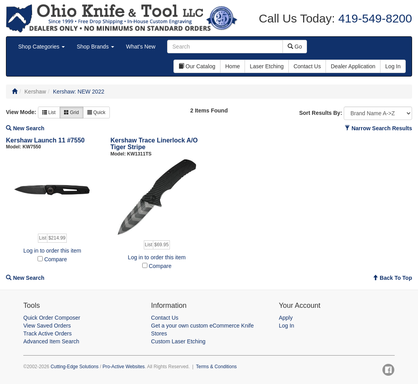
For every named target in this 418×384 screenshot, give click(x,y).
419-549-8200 (373, 18)
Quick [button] (96, 112)
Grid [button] (71, 112)
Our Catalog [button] (197, 66)
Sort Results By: (320, 113)
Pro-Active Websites (123, 366)
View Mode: (21, 112)
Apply (286, 318)
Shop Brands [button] (95, 46)
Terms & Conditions (216, 366)
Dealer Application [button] (353, 66)
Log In (286, 325)
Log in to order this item (52, 250)
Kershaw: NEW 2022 (78, 91)
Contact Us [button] (307, 66)
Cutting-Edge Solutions (75, 366)
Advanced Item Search (51, 341)
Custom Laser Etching (178, 341)
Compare (55, 259)
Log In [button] (393, 66)
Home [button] (232, 66)
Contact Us (164, 318)
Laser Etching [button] (267, 66)
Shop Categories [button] (41, 46)
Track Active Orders (47, 333)
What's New (140, 46)
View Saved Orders (47, 325)
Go (295, 46)
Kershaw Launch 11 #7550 (45, 140)
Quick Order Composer (51, 318)
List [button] (49, 112)
